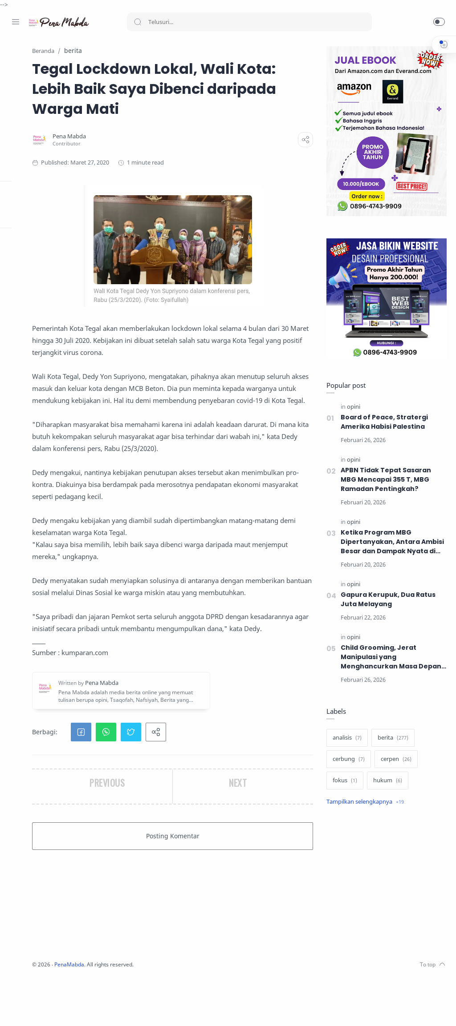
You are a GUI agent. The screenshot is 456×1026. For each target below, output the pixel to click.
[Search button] (138, 21)
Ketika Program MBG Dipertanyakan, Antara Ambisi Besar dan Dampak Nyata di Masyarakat (391, 542)
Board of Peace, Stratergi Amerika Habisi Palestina (382, 422)
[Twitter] (42, 1008)
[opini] (351, 407)
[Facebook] (15, 1008)
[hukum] (386, 781)
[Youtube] (55, 1008)
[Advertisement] (385, 884)
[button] (439, 22)
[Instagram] (28, 1008)
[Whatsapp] (69, 1008)
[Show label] (363, 802)
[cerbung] (347, 759)
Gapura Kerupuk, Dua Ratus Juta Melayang (386, 600)
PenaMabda (166, 1013)
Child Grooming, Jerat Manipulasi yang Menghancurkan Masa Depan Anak (389, 658)
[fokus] (343, 781)
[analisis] (345, 738)
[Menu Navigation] (15, 21)
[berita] (391, 738)
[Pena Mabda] (164, 157)
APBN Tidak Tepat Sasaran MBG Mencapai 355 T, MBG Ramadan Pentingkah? (384, 480)
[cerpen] (394, 759)
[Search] (249, 21)
